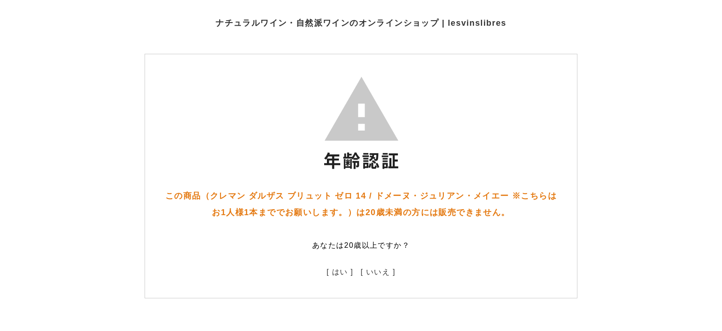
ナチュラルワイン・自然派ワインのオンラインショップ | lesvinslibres (361, 23)
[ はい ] (339, 272)
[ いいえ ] (378, 272)
